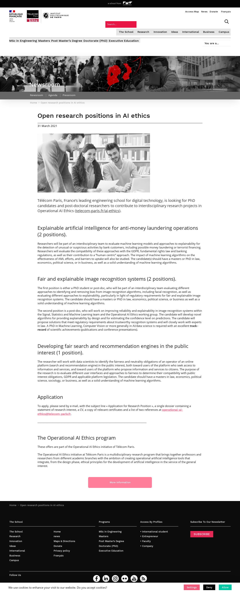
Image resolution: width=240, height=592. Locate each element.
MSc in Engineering (23, 31)
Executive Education (141, 31)
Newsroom (37, 90)
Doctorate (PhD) (109, 31)
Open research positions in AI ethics (42, 502)
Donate (214, 11)
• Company (146, 543)
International (159, 21)
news (57, 533)
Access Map (192, 11)
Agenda (53, 90)
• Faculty (145, 538)
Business (177, 21)
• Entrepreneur (149, 533)
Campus (191, 21)
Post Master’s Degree (75, 31)
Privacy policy (62, 548)
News (204, 11)
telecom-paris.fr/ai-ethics (97, 207)
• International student (154, 528)
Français (226, 11)
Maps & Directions (64, 538)
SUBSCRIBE (202, 531)
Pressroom (70, 90)
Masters (48, 31)
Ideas (144, 21)
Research (113, 21)
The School (96, 21)
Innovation (129, 21)
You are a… (209, 30)
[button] (192, 587)
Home (12, 502)
